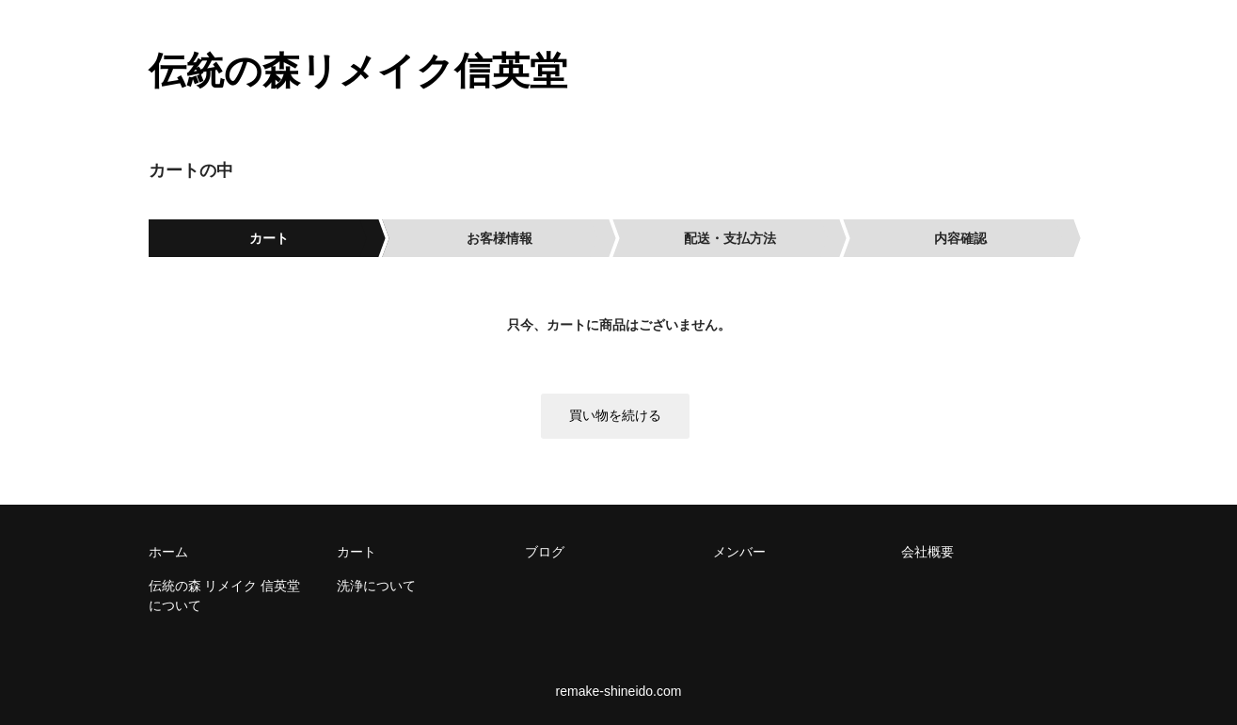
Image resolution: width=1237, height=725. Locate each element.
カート (356, 551)
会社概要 (927, 551)
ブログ (544, 551)
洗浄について (376, 585)
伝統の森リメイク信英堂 (358, 70)
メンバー (739, 551)
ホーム (168, 551)
